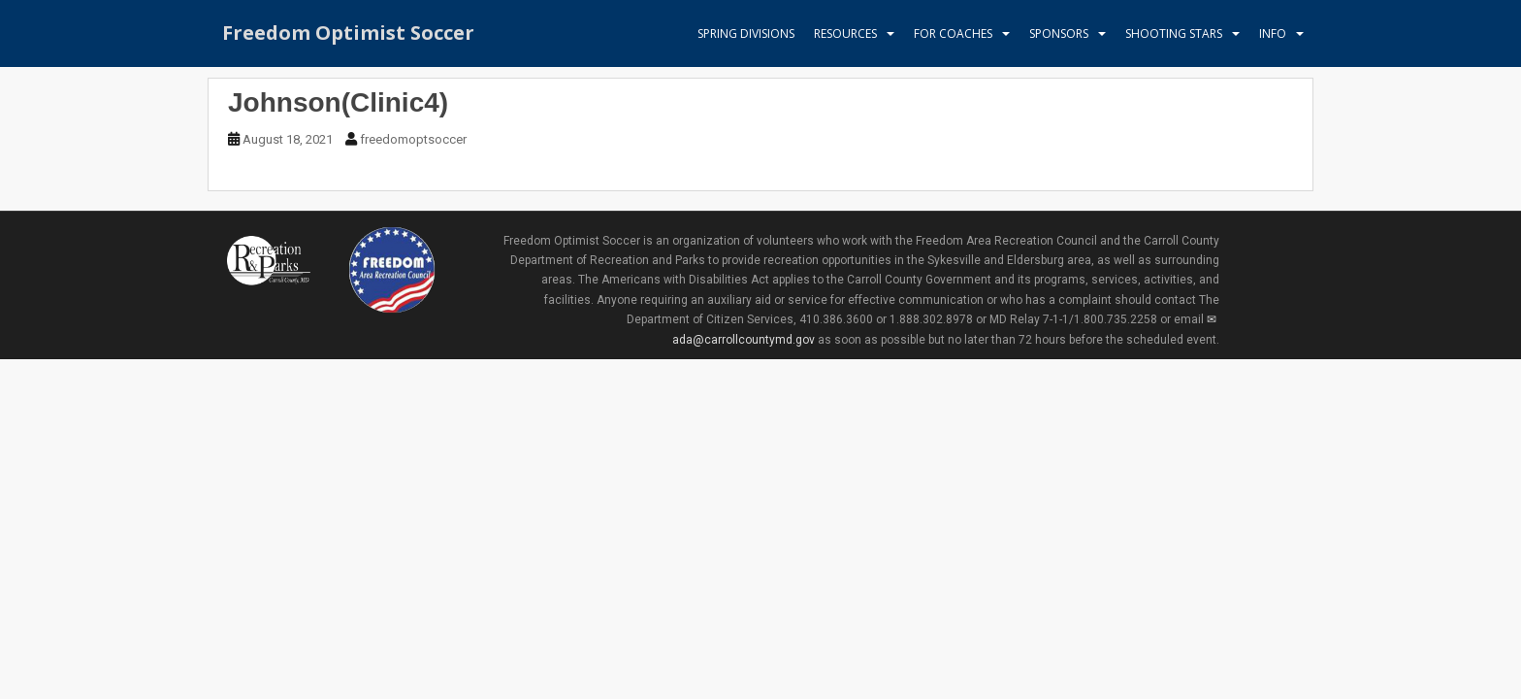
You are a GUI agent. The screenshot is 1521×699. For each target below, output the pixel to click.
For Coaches (953, 33)
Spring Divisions (745, 33)
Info (1272, 33)
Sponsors (1058, 33)
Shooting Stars (1173, 33)
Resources (845, 33)
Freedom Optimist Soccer (348, 33)
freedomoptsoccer (413, 139)
